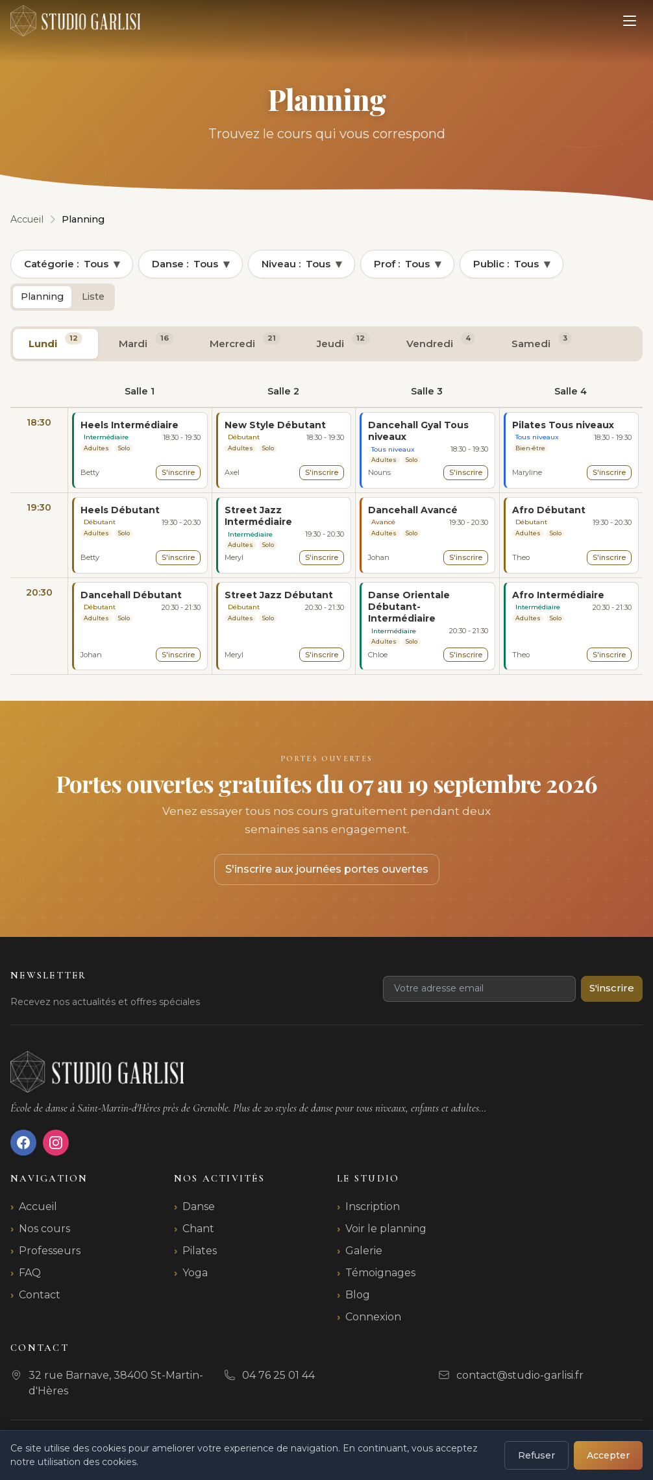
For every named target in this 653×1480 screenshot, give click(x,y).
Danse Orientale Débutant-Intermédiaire (409, 606)
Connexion (373, 1317)
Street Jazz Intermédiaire (258, 516)
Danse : (190, 264)
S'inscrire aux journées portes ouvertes (326, 869)
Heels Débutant (120, 510)
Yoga (195, 1273)
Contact (39, 1295)
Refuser (536, 1455)
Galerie (363, 1250)
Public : (511, 264)
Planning (42, 296)
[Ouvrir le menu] (630, 21)
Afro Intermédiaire (558, 595)
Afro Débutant (548, 510)
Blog (357, 1295)
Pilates (199, 1250)
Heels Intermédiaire (129, 425)
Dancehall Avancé (413, 510)
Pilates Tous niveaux (563, 425)
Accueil (38, 1206)
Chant (198, 1228)
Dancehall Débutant (131, 595)
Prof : (407, 264)
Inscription (372, 1206)
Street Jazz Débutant (279, 595)
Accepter (608, 1455)
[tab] (55, 344)
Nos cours (44, 1228)
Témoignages (380, 1273)
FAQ (30, 1273)
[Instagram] (56, 1143)
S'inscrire (178, 472)
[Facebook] (23, 1143)
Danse (198, 1206)
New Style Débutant (275, 425)
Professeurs (49, 1250)
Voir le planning (385, 1228)
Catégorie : (71, 264)
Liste (93, 296)
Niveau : (301, 264)
